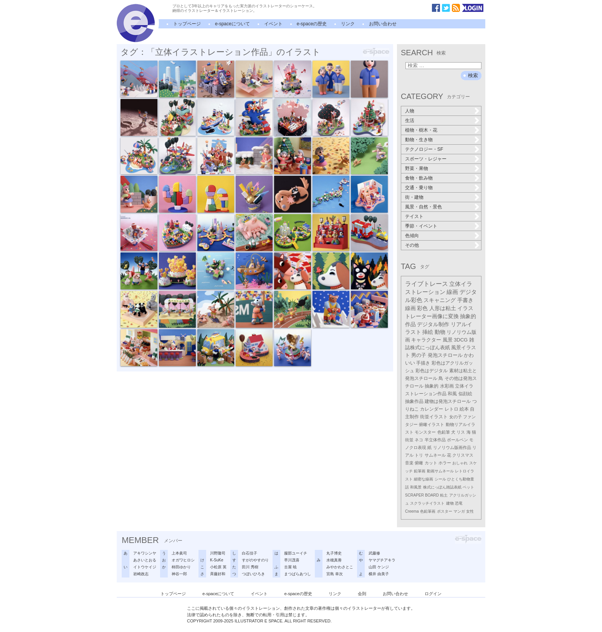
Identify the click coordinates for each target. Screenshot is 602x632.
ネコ (419, 439)
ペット (468, 487)
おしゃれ (460, 463)
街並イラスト (434, 416)
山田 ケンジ (379, 567)
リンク (348, 23)
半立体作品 (435, 439)
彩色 (422, 308)
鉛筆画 (419, 471)
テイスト (414, 216)
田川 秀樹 (250, 567)
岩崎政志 (141, 574)
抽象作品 (414, 401)
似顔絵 (465, 393)
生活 (409, 120)
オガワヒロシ (183, 560)
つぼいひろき (253, 574)
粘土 (444, 495)
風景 (448, 340)
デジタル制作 (433, 324)
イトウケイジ (144, 567)
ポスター (444, 511)
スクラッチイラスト (427, 503)
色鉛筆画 (427, 511)
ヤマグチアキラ (382, 560)
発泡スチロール (445, 355)
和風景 (416, 487)
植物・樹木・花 (421, 130)
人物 (409, 111)
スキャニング (439, 300)
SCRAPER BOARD (422, 495)
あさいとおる (144, 560)
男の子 (418, 355)
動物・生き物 (419, 139)
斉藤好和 (217, 574)
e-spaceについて (232, 23)
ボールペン (457, 439)
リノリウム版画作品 (452, 447)
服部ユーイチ (295, 553)
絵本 (464, 409)
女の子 (455, 416)
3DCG (461, 340)
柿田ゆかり (181, 567)
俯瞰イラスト (431, 424)
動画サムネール (440, 471)
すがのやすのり (255, 560)
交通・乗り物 (419, 187)
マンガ (459, 511)
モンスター (425, 432)
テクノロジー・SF (424, 149)
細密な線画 (423, 479)
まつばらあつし (297, 574)
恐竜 (459, 503)
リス (460, 432)
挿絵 (427, 332)
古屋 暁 (290, 567)
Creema (412, 511)
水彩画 (447, 386)
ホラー (444, 462)
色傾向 (412, 235)
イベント (273, 23)
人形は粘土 (442, 308)
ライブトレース (426, 284)
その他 (412, 245)
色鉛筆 (443, 432)
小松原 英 (218, 567)
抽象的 (431, 386)
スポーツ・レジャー (426, 159)
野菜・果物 (416, 168)
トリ (419, 455)
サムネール (435, 455)
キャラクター (426, 340)
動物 (440, 332)
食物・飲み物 (419, 178)
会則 (362, 593)
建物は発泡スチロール (448, 401)
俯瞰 (419, 462)
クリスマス (462, 455)
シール (440, 479)
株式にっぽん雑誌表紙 (442, 487)
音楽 (409, 462)
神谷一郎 (179, 574)
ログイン (433, 593)
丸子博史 (334, 553)
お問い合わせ (383, 23)
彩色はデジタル (431, 370)
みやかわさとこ (339, 567)
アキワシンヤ (144, 553)
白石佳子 (249, 553)
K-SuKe (216, 560)
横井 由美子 (379, 574)
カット (431, 462)
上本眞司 (179, 553)
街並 (409, 439)
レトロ (451, 409)
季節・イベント (421, 226)
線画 (452, 292)
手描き (423, 363)
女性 (470, 511)
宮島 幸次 (334, 574)
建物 (450, 503)
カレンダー (431, 409)
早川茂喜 (291, 560)
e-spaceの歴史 (312, 23)
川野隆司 (217, 553)
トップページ (187, 23)
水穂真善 (334, 560)
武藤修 (374, 553)
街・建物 (414, 197)
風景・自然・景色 (423, 207)
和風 (452, 393)
